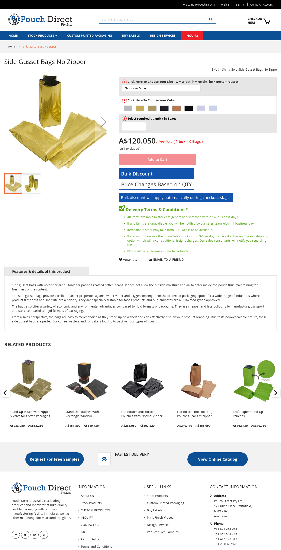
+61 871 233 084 (225, 529)
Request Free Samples (163, 532)
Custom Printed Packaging (165, 503)
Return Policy (90, 539)
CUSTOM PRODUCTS (95, 510)
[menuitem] (13, 35)
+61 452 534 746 (225, 534)
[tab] (46, 271)
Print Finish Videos (160, 517)
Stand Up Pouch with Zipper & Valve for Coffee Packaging (30, 414)
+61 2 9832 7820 (225, 544)
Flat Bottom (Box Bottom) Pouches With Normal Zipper (141, 414)
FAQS (84, 532)
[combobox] (157, 19)
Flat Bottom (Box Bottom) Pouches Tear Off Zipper (194, 414)
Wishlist (225, 4)
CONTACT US (90, 525)
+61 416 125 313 (225, 539)
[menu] (140, 35)
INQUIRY (87, 517)
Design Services (158, 525)
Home (12, 46)
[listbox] (199, 88)
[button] (103, 122)
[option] (128, 108)
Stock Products (91, 503)
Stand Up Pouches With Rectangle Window (82, 414)
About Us (87, 496)
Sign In (240, 4)
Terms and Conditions (96, 546)
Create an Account (261, 4)
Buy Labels (154, 510)
